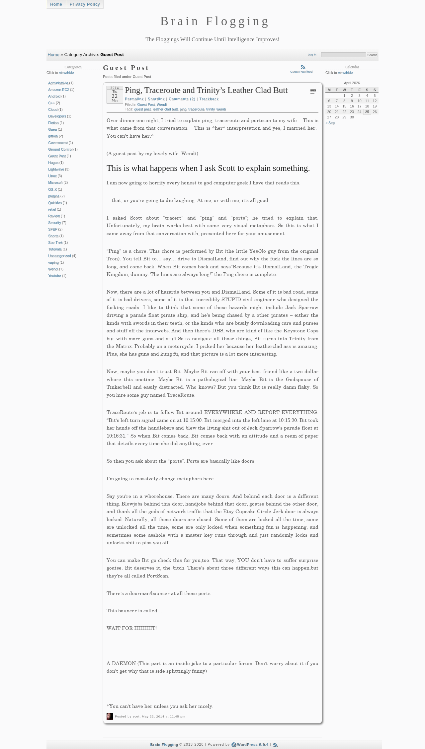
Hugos (53, 163)
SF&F (52, 229)
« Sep (330, 123)
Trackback (209, 99)
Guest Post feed (301, 70)
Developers (57, 116)
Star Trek (55, 242)
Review (54, 216)
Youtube (54, 276)
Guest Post (146, 104)
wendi (221, 109)
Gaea (52, 129)
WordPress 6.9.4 (249, 744)
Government (58, 143)
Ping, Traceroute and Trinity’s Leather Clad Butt (206, 90)
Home (56, 4)
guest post (142, 109)
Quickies (55, 203)
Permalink (134, 99)
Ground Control (60, 149)
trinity (210, 109)
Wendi (162, 104)
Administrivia (58, 83)
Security (54, 223)
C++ (51, 103)
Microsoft (55, 182)
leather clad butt (165, 109)
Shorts (53, 236)
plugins (53, 196)
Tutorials (54, 249)
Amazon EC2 (58, 90)
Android (54, 96)
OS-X (52, 189)
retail (52, 209)
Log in (312, 54)
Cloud (52, 109)
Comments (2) (182, 99)
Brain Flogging (164, 744)
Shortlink (156, 99)
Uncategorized (59, 256)
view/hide (66, 73)
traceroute (196, 109)
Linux (52, 176)
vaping (53, 262)
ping (183, 109)
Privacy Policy (85, 4)
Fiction (53, 123)
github (53, 136)
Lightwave (56, 169)
